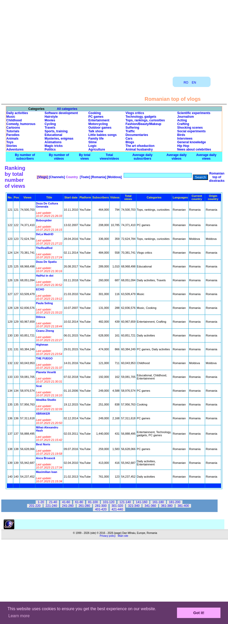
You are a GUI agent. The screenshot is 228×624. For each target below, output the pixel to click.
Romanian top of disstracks (216, 177)
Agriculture (96, 149)
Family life (96, 138)
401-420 (100, 509)
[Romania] (98, 177)
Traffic (130, 131)
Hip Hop (183, 146)
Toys (9, 142)
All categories (67, 109)
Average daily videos (176, 156)
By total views (84, 156)
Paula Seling (44, 303)
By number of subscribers (25, 156)
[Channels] (56, 177)
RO (185, 82)
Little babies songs (102, 135)
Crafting (183, 124)
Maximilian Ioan (46, 471)
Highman (42, 344)
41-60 (66, 502)
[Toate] (84, 177)
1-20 (41, 502)
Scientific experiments (193, 113)
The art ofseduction (139, 146)
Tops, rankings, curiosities (145, 120)
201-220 (35, 506)
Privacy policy (108, 535)
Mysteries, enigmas (59, 138)
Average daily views (206, 156)
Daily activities (17, 113)
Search (200, 177)
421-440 (117, 509)
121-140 (125, 502)
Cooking (94, 113)
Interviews (185, 138)
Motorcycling (98, 124)
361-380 (167, 506)
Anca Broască (45, 458)
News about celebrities (194, 149)
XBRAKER (43, 413)
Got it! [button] (198, 613)
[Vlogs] (42, 177)
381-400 (183, 506)
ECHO (40, 289)
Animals (12, 138)
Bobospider (44, 220)
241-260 (68, 506)
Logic (92, 146)
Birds (181, 135)
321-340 (134, 506)
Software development (61, 113)
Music (10, 116)
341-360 (150, 506)
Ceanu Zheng (45, 330)
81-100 (93, 502)
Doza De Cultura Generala (47, 205)
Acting (182, 120)
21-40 (53, 502)
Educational (53, 135)
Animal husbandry (139, 149)
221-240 (51, 506)
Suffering (132, 127)
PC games (95, 116)
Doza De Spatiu (46, 261)
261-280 (84, 506)
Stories (11, 146)
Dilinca (40, 317)
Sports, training (56, 131)
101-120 (108, 502)
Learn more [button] (19, 616)
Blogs (129, 142)
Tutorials (12, 131)
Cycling (50, 124)
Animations (53, 142)
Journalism (185, 116)
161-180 (158, 502)
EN (194, 82)
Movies (50, 120)
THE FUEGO (44, 358)
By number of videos (59, 156)
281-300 (100, 506)
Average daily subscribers (142, 156)
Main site (123, 535)
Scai (39, 386)
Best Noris (43, 444)
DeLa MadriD (44, 234)
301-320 (117, 506)
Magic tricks (53, 146)
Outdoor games (99, 127)
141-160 (141, 502)
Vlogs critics (134, 113)
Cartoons (13, 127)
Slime (92, 142)
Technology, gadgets (140, 116)
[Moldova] (114, 177)
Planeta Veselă (46, 372)
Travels (50, 127)
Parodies (13, 135)
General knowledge (191, 142)
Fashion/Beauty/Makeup (143, 124)
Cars (128, 138)
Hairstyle (51, 116)
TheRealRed (44, 247)
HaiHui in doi (44, 275)
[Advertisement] (114, 36)
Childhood (14, 120)
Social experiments (191, 131)
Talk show (95, 131)
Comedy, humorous (20, 124)
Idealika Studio (46, 399)
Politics (50, 149)
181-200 (174, 502)
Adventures (14, 149)
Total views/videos (109, 156)
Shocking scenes (190, 127)
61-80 (79, 502)
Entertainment (98, 120)
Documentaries (136, 135)
